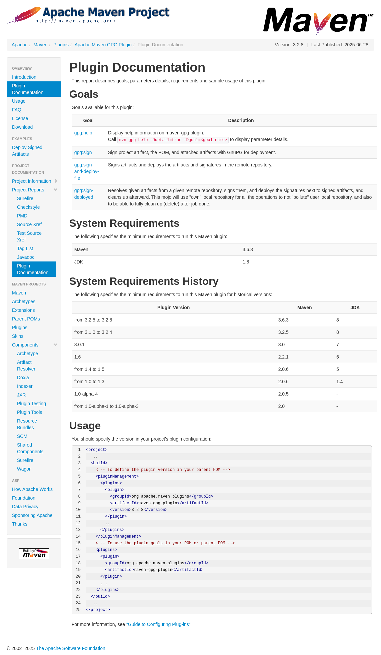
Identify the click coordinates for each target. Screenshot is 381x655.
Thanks (19, 524)
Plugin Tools (29, 412)
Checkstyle (28, 207)
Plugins (61, 44)
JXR (21, 395)
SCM (22, 436)
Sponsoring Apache (32, 515)
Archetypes (23, 301)
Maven (40, 44)
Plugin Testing (31, 403)
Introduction (24, 77)
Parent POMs (26, 318)
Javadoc (25, 257)
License (20, 118)
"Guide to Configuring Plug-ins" (158, 624)
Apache (19, 44)
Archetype (27, 353)
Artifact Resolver (26, 366)
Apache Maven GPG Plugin (103, 44)
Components (35, 345)
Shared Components (30, 448)
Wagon (24, 469)
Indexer (25, 386)
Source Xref (29, 224)
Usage (18, 101)
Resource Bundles (27, 424)
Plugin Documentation (27, 89)
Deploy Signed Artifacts (27, 151)
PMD (22, 215)
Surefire (25, 198)
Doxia (23, 377)
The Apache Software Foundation (70, 648)
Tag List (25, 248)
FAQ (16, 109)
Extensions (23, 310)
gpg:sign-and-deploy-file (86, 171)
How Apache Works (32, 489)
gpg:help (83, 132)
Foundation (23, 498)
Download (22, 127)
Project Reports (35, 189)
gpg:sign (83, 152)
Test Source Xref (29, 236)
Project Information (35, 181)
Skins (17, 336)
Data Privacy (25, 506)
